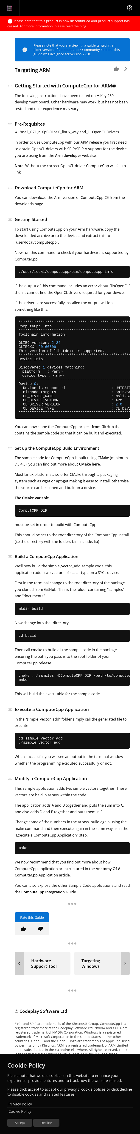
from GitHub (103, 448)
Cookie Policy (19, 1111)
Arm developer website (75, 155)
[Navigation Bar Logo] (10, 8)
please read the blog (70, 26)
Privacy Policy (20, 1104)
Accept (20, 1123)
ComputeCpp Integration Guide (48, 921)
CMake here (89, 486)
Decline (46, 1123)
